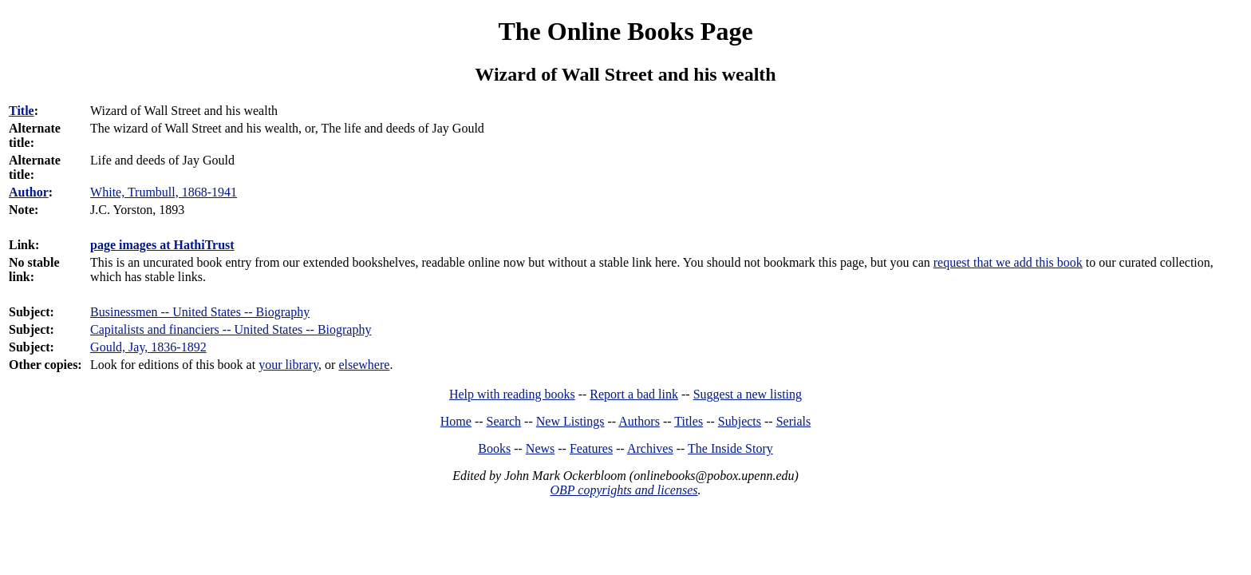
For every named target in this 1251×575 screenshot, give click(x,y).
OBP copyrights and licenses (623, 490)
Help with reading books (512, 394)
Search (504, 421)
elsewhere (363, 364)
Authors (639, 421)
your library (288, 364)
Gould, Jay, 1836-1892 (148, 347)
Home (456, 421)
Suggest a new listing (747, 394)
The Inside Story (730, 448)
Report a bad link (634, 394)
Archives (650, 448)
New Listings (570, 421)
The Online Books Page (625, 31)
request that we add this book (1008, 262)
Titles (688, 421)
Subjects (739, 421)
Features (591, 448)
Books (494, 448)
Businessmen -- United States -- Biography (200, 312)
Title (21, 110)
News (540, 448)
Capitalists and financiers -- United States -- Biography (230, 329)
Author (29, 192)
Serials (793, 421)
